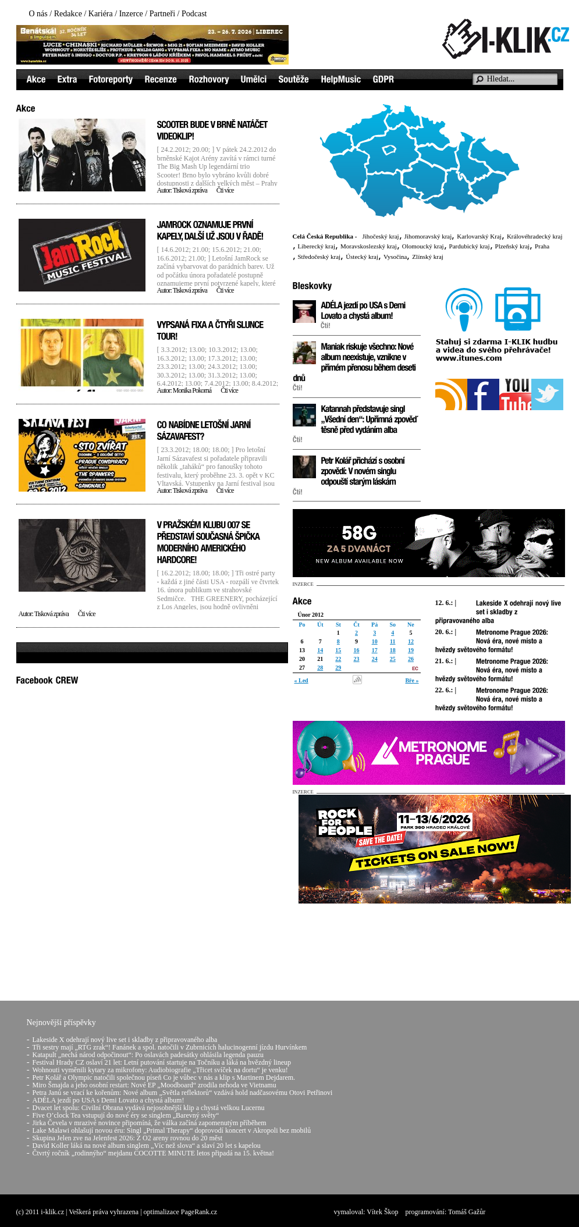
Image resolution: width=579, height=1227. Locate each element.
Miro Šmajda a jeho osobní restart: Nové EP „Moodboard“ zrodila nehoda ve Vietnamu (154, 1085)
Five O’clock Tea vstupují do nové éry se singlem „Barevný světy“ (126, 1115)
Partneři (162, 13)
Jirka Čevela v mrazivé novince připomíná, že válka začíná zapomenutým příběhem (150, 1123)
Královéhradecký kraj (535, 236)
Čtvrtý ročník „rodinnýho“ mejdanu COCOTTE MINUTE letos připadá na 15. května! (154, 1153)
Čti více (225, 190)
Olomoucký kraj (423, 246)
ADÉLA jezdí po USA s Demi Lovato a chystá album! (108, 1100)
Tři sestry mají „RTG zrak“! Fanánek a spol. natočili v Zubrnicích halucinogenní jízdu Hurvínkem (170, 1047)
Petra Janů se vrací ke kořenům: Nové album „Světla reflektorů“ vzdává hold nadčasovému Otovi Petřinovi (183, 1093)
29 (338, 667)
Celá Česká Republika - (325, 236)
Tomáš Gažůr (466, 1212)
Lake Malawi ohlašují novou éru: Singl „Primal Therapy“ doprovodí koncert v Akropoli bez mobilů (172, 1130)
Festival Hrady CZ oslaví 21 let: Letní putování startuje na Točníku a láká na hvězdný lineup (162, 1062)
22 (338, 659)
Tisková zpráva (190, 190)
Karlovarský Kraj (479, 236)
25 (393, 659)
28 (320, 667)
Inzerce (131, 13)
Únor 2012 (311, 614)
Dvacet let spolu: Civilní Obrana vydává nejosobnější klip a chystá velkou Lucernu (149, 1108)
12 (411, 641)
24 (375, 659)
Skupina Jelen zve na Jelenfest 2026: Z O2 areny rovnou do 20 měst (128, 1138)
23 (356, 659)
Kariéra (100, 13)
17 (375, 650)
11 (392, 641)
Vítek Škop (382, 1212)
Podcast (194, 13)
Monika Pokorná (192, 390)
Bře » (411, 680)
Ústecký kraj (362, 256)
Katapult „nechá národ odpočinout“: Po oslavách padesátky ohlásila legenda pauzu (148, 1055)
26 (411, 659)
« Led (301, 680)
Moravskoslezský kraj (368, 246)
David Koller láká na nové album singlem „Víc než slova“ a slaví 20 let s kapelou (147, 1145)
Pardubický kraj (469, 246)
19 (411, 650)
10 (375, 641)
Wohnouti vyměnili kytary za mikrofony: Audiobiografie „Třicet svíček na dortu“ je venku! (160, 1070)
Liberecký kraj (316, 246)
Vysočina (395, 256)
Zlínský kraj (427, 256)
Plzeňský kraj (512, 246)
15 (338, 650)
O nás (38, 13)
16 (356, 650)
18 (393, 650)
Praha (542, 246)
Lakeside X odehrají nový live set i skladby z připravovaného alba (125, 1040)
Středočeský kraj (319, 256)
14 (320, 650)
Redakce (68, 13)
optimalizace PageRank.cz (181, 1212)
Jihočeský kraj (380, 236)
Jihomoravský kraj (428, 236)
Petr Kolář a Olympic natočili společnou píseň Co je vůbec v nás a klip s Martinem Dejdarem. (164, 1077)
